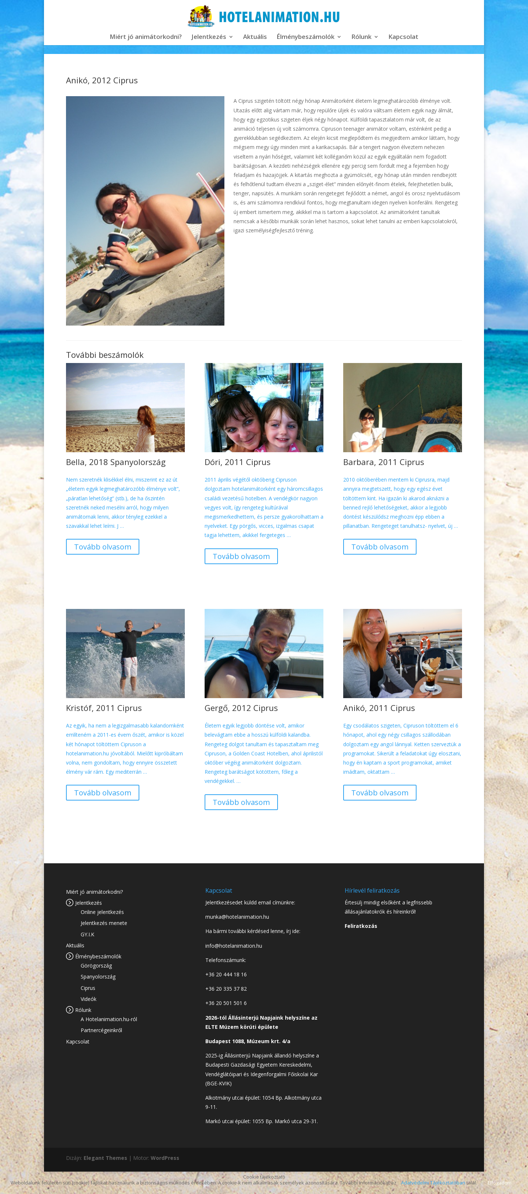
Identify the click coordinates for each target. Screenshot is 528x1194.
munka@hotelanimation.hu (237, 916)
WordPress (165, 1157)
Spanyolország (98, 976)
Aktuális (255, 37)
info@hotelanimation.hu (233, 945)
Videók (88, 998)
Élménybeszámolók (305, 37)
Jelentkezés (208, 37)
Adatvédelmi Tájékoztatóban (433, 1182)
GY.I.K (87, 934)
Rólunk (361, 37)
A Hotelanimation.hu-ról (109, 1019)
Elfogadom (499, 1182)
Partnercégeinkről (101, 1030)
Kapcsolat (403, 37)
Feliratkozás (361, 925)
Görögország (96, 965)
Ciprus (88, 987)
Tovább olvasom (102, 547)
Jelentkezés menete (104, 922)
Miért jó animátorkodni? (146, 37)
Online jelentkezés (102, 911)
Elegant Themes (105, 1157)
